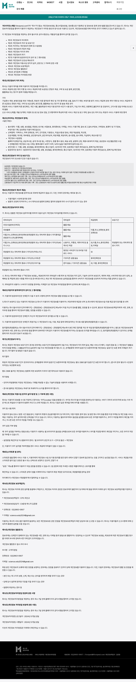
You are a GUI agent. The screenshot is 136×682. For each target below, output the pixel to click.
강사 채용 (20, 9)
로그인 (119, 9)
